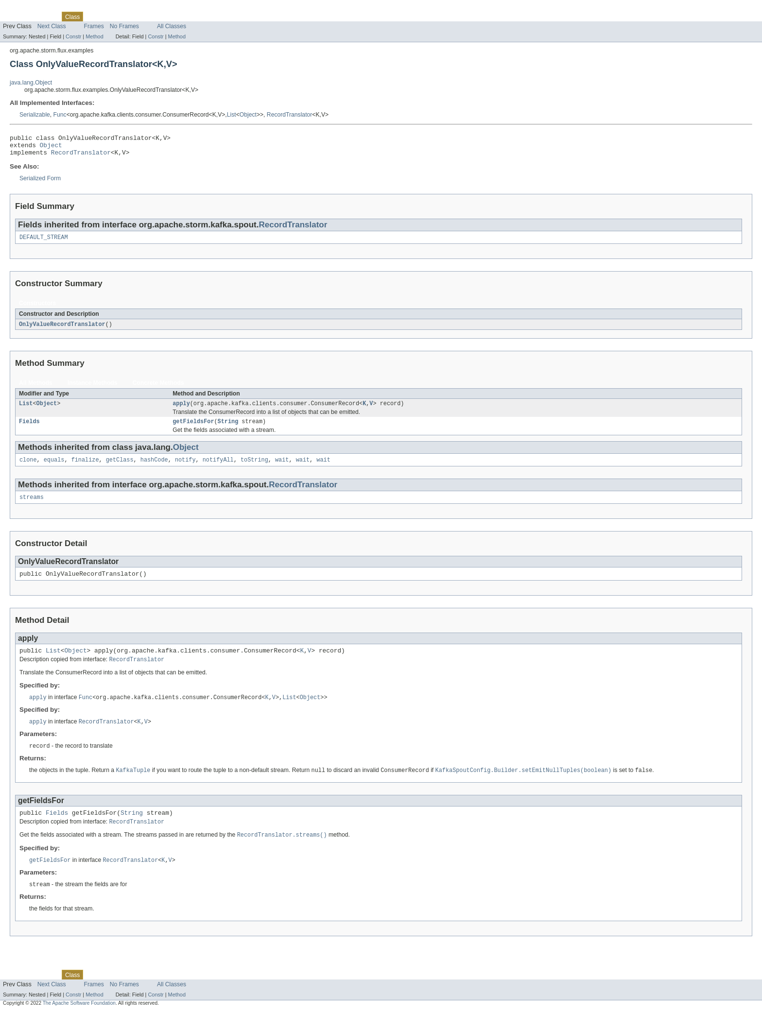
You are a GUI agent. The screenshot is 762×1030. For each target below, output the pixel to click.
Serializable (34, 114)
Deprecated (138, 16)
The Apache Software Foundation (79, 1021)
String (228, 429)
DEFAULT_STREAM (43, 242)
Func (60, 114)
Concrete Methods (158, 388)
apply (181, 410)
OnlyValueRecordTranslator (62, 330)
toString (254, 468)
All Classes (171, 26)
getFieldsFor (193, 429)
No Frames (124, 26)
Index (166, 16)
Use (93, 16)
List (231, 114)
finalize (85, 468)
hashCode (154, 468)
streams (31, 507)
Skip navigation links (26, 8)
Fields (29, 429)
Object (248, 114)
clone (28, 468)
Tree (111, 16)
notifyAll (218, 468)
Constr (73, 36)
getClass (120, 468)
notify (185, 468)
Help (185, 16)
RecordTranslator (289, 114)
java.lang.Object (31, 82)
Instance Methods (93, 388)
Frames (94, 26)
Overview (15, 16)
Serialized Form (40, 182)
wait (282, 468)
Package (45, 16)
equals (54, 468)
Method (94, 36)
